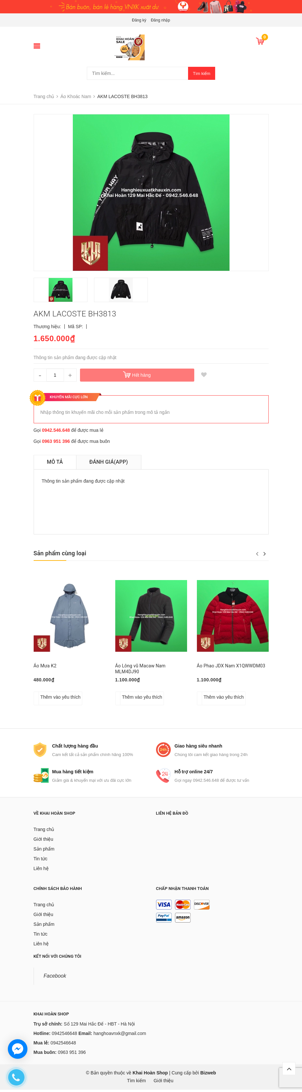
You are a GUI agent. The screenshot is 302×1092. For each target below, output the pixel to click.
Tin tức (41, 861)
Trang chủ (44, 831)
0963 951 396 (56, 441)
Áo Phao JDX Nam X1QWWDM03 (231, 665)
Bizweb (208, 1075)
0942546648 (64, 1035)
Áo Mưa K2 (45, 665)
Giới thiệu (44, 841)
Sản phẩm (44, 851)
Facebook (55, 978)
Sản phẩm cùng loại (60, 553)
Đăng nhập (160, 20)
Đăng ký (139, 20)
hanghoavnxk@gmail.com (119, 1035)
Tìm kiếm (201, 73)
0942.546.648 (56, 430)
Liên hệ (41, 870)
